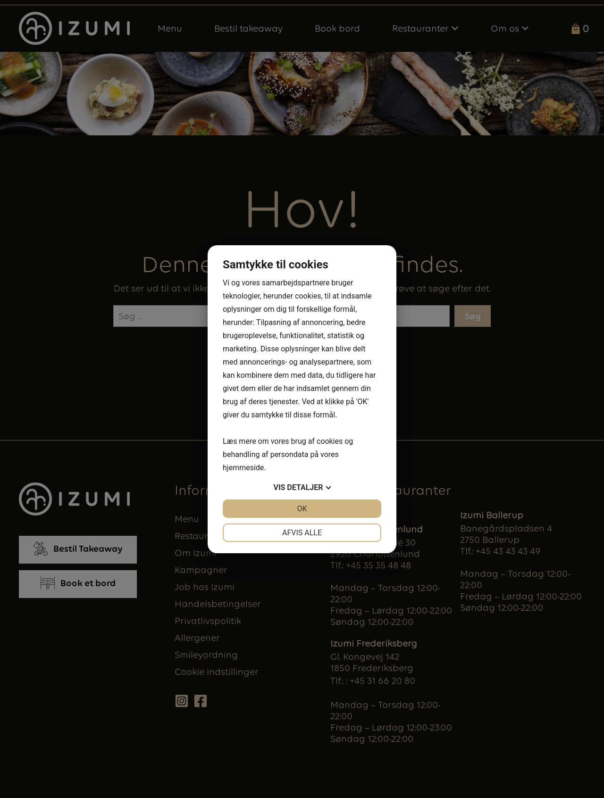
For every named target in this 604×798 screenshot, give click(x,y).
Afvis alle (302, 532)
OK (302, 508)
